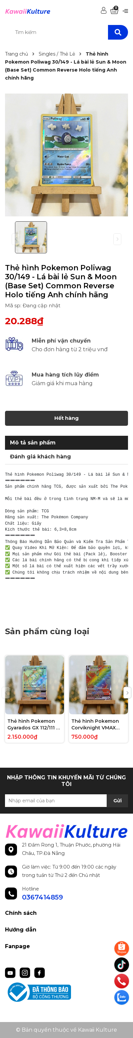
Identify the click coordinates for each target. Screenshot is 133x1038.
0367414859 (42, 897)
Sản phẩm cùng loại (47, 631)
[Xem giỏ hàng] (114, 10)
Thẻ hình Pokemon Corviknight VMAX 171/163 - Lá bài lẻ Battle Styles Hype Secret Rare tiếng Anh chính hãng (98, 724)
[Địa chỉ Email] (66, 800)
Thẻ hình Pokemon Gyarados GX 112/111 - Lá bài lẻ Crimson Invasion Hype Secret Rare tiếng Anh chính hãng (33, 724)
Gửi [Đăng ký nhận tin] (117, 801)
